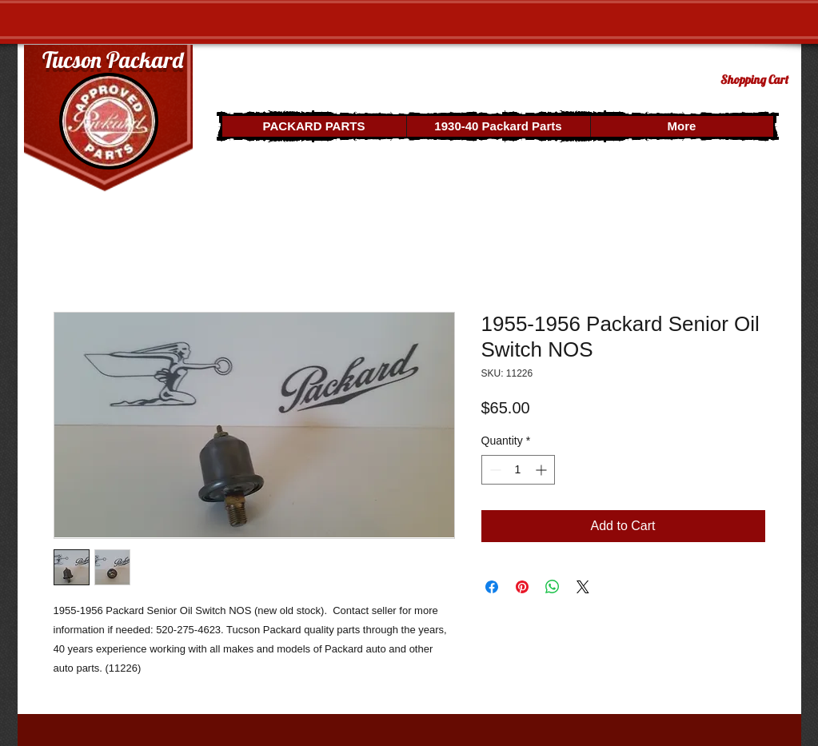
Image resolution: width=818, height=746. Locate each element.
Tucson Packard (112, 60)
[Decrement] (494, 470)
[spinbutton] (518, 470)
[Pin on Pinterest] (522, 586)
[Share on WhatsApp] (552, 586)
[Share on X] (583, 586)
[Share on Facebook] (491, 586)
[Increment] (543, 470)
